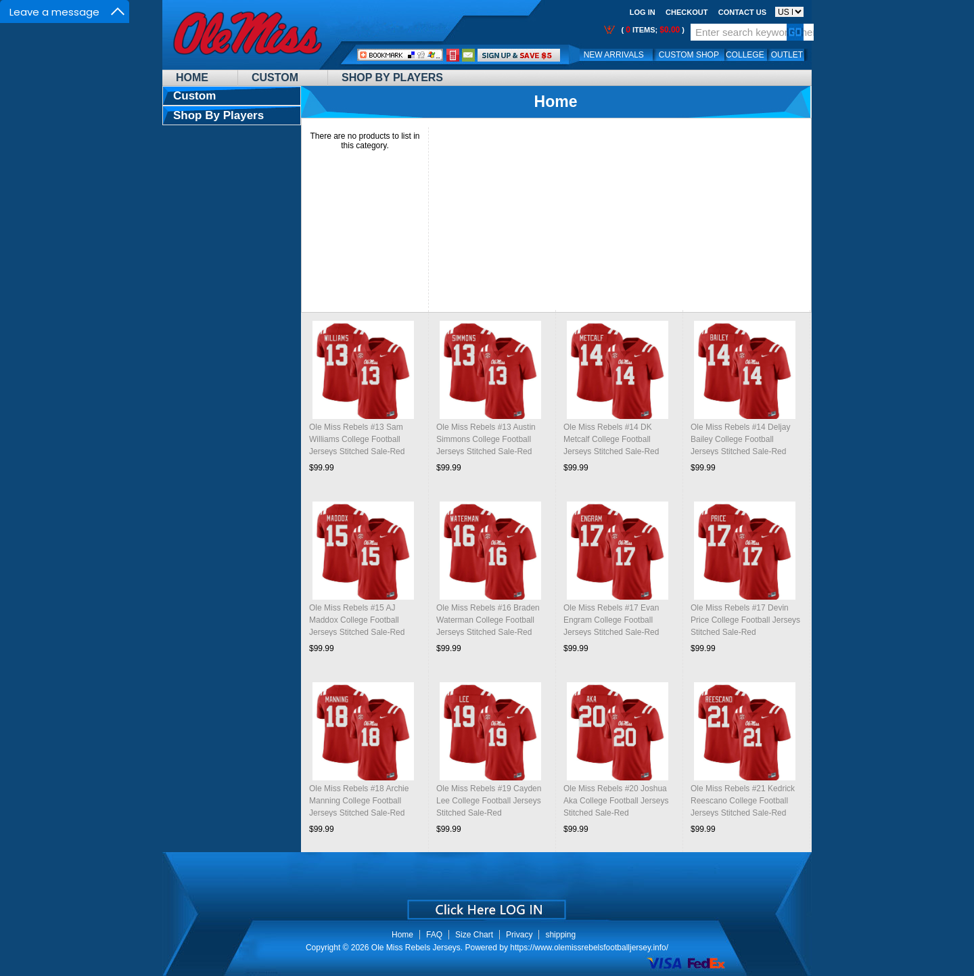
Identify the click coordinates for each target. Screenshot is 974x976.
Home (192, 77)
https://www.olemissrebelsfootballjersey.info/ (589, 947)
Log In (642, 12)
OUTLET (787, 55)
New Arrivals (614, 55)
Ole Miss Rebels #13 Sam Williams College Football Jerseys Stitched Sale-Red (356, 439)
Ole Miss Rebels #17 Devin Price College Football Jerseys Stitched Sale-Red (745, 620)
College (745, 55)
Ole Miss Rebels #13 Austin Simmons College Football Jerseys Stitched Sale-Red (486, 439)
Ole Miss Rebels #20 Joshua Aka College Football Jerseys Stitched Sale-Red (615, 801)
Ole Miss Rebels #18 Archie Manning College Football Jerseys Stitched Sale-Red (359, 801)
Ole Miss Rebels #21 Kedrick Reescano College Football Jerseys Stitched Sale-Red (743, 801)
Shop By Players (392, 77)
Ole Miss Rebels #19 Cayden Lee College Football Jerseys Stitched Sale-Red (488, 801)
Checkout (687, 12)
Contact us (742, 12)
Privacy (519, 934)
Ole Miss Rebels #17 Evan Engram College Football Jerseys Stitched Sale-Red (611, 620)
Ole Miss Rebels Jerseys (416, 947)
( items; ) (652, 30)
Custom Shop (689, 55)
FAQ (434, 934)
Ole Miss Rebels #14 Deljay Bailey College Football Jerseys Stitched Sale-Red (740, 439)
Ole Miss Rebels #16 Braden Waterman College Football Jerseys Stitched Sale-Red (488, 620)
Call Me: (452, 55)
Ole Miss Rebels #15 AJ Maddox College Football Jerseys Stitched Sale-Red (356, 620)
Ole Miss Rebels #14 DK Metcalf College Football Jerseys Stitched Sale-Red (611, 439)
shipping (560, 934)
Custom (275, 77)
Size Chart (474, 934)
